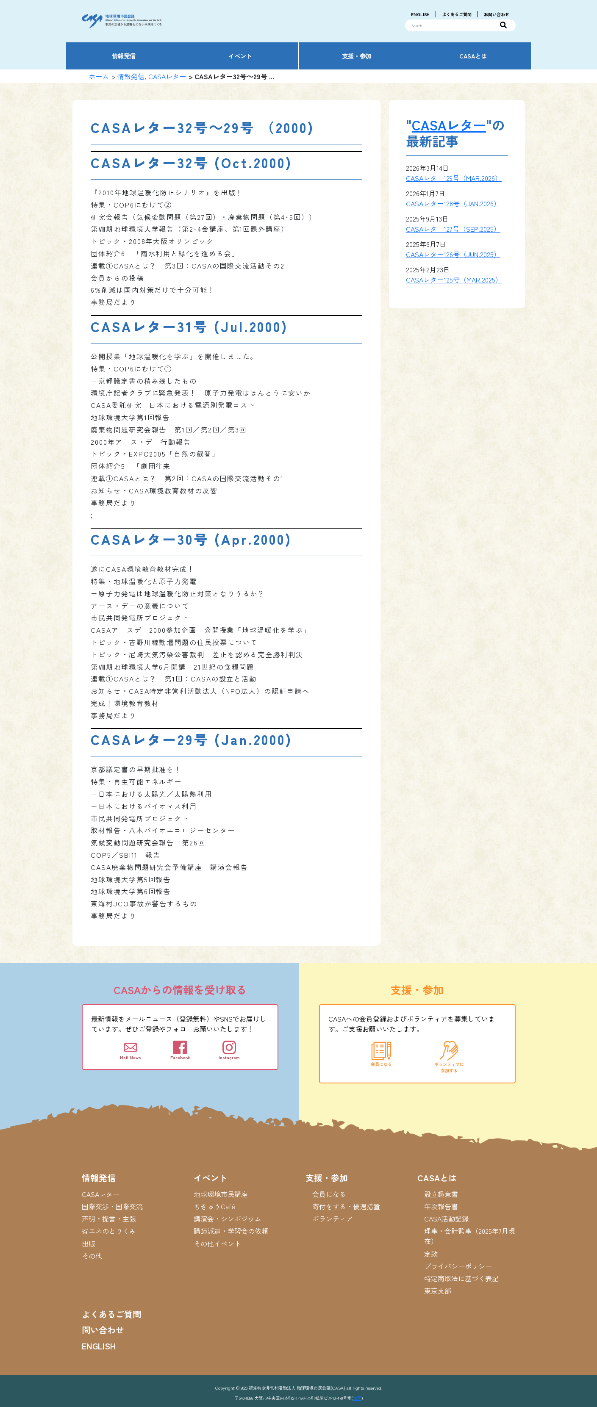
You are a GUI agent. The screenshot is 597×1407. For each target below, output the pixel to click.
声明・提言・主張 (109, 1218)
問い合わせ (103, 1330)
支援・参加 (326, 1178)
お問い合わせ (496, 14)
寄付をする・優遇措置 (346, 1206)
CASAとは (437, 1178)
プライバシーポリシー (458, 1266)
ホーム (99, 76)
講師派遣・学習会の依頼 (231, 1231)
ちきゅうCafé (214, 1206)
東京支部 (437, 1290)
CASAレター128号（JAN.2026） (453, 203)
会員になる (329, 1194)
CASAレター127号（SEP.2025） (453, 229)
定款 (431, 1254)
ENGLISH (420, 14)
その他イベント (217, 1243)
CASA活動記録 (446, 1218)
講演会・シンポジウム (227, 1218)
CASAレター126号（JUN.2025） (453, 254)
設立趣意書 (441, 1194)
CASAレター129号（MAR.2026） (454, 178)
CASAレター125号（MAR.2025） (454, 279)
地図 (357, 1398)
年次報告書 (441, 1206)
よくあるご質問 (457, 14)
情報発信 (130, 76)
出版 (88, 1243)
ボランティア (332, 1218)
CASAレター (167, 76)
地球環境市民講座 (221, 1194)
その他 (92, 1256)
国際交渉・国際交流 (112, 1206)
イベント (211, 1178)
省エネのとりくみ (109, 1231)
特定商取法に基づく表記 (461, 1278)
